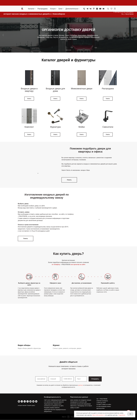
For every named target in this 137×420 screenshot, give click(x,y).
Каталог (31, 3)
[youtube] (100, 3)
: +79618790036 (65, 264)
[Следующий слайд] (133, 35)
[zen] (97, 3)
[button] (108, 3)
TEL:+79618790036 (127, 14)
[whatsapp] (19, 401)
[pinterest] (94, 3)
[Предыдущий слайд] (3, 35)
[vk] (90, 3)
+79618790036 (22, 216)
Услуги (52, 3)
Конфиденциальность (52, 397)
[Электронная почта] (103, 3)
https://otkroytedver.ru (98, 415)
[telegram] (87, 3)
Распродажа (43, 3)
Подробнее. (121, 415)
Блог (60, 3)
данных (80, 385)
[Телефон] (84, 3)
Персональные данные (79, 397)
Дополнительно (72, 3)
